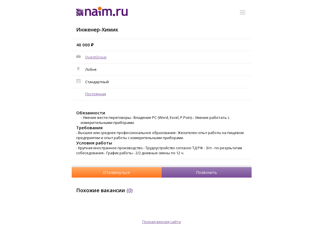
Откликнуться (116, 172)
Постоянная (95, 93)
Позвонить (206, 172)
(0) (130, 190)
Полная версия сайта (161, 221)
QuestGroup (96, 57)
